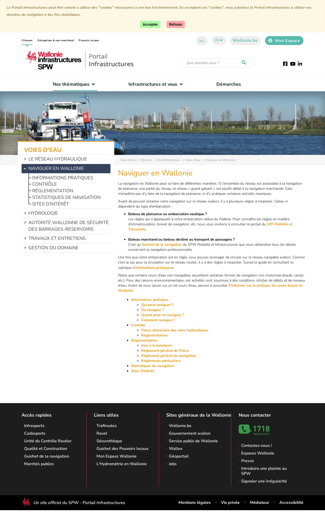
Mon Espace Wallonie (116, 456)
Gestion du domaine (53, 248)
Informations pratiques (62, 178)
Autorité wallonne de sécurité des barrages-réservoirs (68, 225)
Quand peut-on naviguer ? (162, 315)
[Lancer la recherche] (245, 63)
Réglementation (52, 191)
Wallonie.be (245, 40)
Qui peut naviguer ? (157, 304)
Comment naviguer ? (158, 320)
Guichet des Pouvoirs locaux (122, 448)
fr (219, 40)
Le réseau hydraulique (57, 159)
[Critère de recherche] (217, 62)
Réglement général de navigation (168, 355)
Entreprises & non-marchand (56, 40)
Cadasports (34, 433)
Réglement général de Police (165, 350)
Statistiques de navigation (66, 197)
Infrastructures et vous (156, 84)
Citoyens (27, 40)
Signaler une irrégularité (264, 481)
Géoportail (179, 456)
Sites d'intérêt (50, 204)
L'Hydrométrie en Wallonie (121, 463)
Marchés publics (39, 463)
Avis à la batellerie (156, 345)
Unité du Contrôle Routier (48, 441)
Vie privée (230, 502)
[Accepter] (150, 24)
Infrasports (34, 425)
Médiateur (259, 502)
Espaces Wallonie (257, 453)
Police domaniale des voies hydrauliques (174, 330)
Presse (247, 460)
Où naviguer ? (152, 309)
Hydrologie (43, 213)
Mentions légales (194, 502)
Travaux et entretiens (57, 238)
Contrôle (44, 184)
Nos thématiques (75, 84)
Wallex (176, 448)
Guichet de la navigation (162, 244)
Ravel (101, 433)
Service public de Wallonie (193, 441)
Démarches (228, 84)
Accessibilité (291, 502)
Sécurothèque (109, 441)
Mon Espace (284, 40)
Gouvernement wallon (189, 433)
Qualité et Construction (45, 448)
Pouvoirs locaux (89, 40)
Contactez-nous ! (256, 445)
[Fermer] (176, 24)
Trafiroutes (106, 425)
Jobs (173, 463)
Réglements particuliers (161, 360)
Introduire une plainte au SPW (264, 471)
